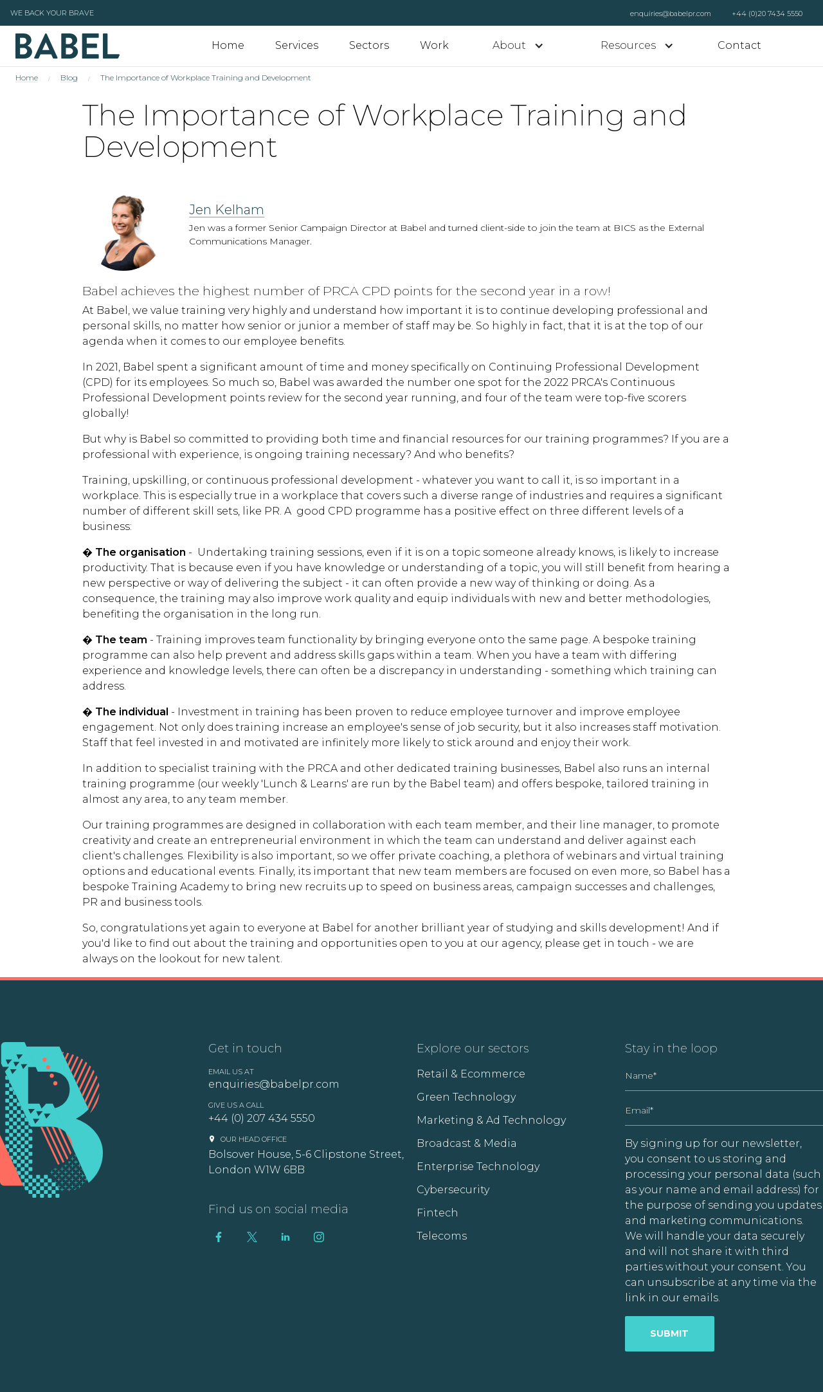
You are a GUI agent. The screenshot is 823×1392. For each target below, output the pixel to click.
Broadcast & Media (467, 1143)
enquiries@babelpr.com (670, 13)
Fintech (437, 1213)
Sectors (369, 45)
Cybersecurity (453, 1190)
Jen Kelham (226, 209)
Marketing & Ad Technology (491, 1120)
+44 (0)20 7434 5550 (767, 13)
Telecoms (442, 1236)
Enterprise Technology (478, 1166)
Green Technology (466, 1097)
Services (296, 45)
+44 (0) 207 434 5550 (261, 1118)
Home (228, 45)
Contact (739, 45)
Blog (69, 77)
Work (434, 45)
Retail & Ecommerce (471, 1074)
